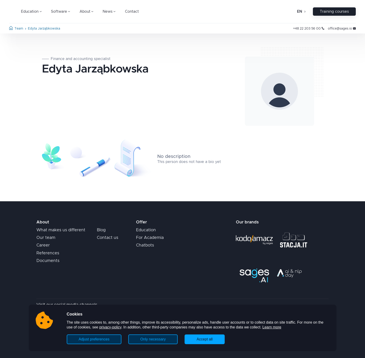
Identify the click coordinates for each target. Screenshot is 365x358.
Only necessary (153, 339)
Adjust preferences (94, 339)
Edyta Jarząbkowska (44, 28)
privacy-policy (110, 327)
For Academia (150, 238)
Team (19, 28)
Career (43, 245)
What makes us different (60, 230)
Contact (132, 11)
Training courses (334, 11)
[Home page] (11, 29)
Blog (101, 230)
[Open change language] (304, 11)
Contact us (107, 238)
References (47, 253)
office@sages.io (342, 28)
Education (146, 230)
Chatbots (145, 245)
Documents (47, 261)
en (299, 11)
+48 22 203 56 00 (308, 28)
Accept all (205, 339)
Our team (45, 238)
